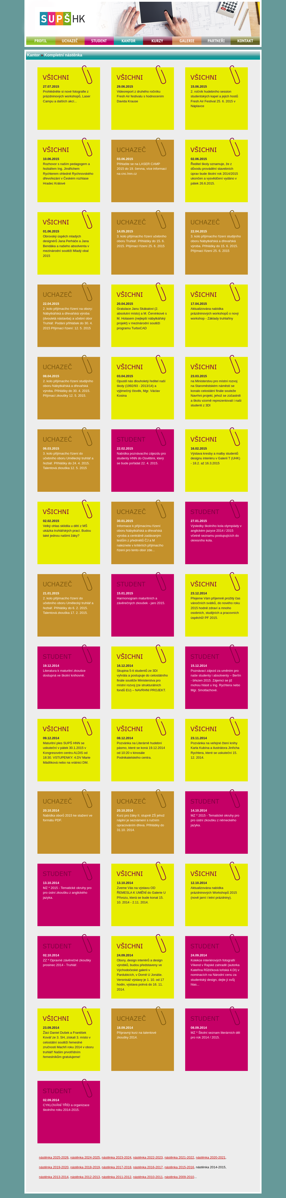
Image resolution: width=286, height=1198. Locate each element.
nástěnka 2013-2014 (54, 1177)
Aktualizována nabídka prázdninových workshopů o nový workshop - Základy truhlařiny (215, 313)
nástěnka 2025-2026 (54, 1157)
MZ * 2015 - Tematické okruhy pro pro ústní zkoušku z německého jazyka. (215, 820)
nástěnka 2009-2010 (179, 1177)
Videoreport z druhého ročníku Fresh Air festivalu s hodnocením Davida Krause (140, 96)
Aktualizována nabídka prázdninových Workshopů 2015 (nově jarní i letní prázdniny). (214, 892)
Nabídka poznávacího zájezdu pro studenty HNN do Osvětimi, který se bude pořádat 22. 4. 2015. (141, 458)
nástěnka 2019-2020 (54, 1167)
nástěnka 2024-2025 (85, 1157)
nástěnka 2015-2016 (179, 1167)
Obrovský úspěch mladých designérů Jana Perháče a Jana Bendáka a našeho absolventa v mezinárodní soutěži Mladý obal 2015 (66, 246)
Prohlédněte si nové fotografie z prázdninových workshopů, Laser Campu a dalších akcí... (66, 96)
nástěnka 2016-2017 (148, 1167)
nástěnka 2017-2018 (117, 1167)
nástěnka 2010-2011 (148, 1177)
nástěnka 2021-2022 (179, 1157)
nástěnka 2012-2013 (85, 1177)
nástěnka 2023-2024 (117, 1157)
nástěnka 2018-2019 (85, 1167)
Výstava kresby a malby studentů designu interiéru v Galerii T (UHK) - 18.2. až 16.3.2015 (215, 458)
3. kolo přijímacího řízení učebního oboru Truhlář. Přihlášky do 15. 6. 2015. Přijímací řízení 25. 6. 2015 (141, 241)
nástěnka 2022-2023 (148, 1157)
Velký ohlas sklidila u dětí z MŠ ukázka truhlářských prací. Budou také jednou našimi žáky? (67, 530)
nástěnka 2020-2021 (211, 1157)
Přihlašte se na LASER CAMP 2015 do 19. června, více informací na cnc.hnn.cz (141, 168)
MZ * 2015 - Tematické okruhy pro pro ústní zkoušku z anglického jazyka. (67, 892)
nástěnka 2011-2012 (117, 1177)
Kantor (33, 55)
